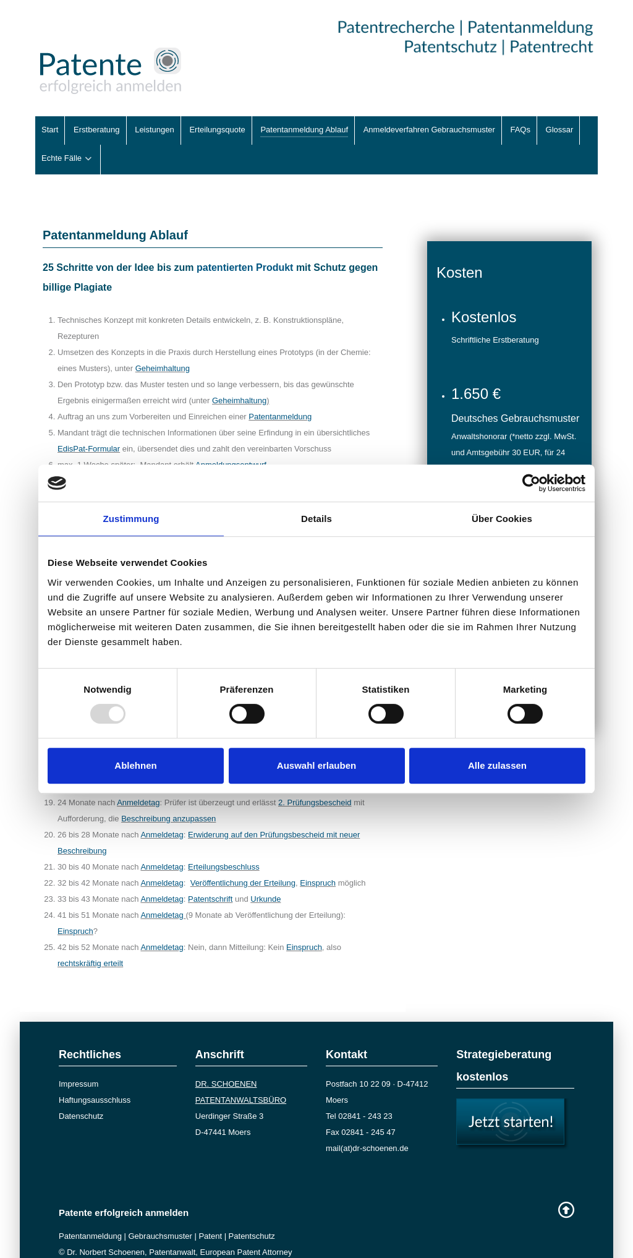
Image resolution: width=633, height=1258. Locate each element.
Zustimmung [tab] (131, 518)
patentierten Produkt (245, 239)
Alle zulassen (497, 765)
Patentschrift (210, 871)
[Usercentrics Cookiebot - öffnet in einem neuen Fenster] (531, 483)
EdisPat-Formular (88, 421)
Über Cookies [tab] (502, 518)
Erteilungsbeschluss (224, 839)
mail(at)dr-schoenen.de (367, 1120)
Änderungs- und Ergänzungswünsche (194, 453)
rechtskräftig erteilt (90, 935)
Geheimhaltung (162, 340)
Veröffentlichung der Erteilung (242, 855)
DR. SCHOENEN (226, 1056)
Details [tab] (316, 518)
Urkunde (265, 871)
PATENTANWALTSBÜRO (240, 1072)
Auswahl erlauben (316, 765)
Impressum (78, 1056)
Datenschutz (81, 1088)
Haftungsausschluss (94, 1072)
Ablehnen (135, 765)
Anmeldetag (161, 806)
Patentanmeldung (280, 388)
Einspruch (318, 855)
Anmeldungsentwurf (230, 437)
